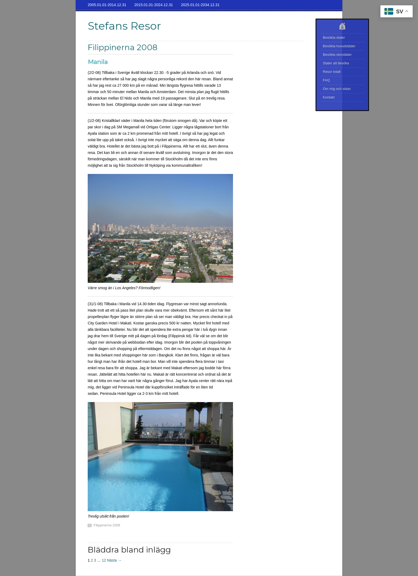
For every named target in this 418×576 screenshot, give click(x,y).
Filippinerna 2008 (107, 525)
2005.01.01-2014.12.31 (107, 5)
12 (104, 560)
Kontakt (329, 97)
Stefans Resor (124, 25)
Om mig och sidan (337, 89)
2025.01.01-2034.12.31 (200, 5)
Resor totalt (331, 72)
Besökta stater (334, 37)
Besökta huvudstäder (339, 46)
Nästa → (114, 560)
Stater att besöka (336, 63)
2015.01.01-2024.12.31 (153, 5)
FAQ (326, 80)
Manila (98, 62)
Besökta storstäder (337, 55)
